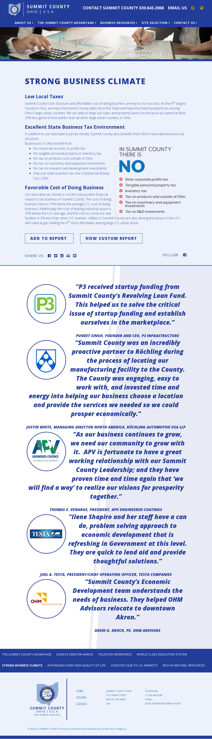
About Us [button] (24, 23)
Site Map (81, 697)
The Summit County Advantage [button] (67, 23)
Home (79, 690)
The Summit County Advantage (26, 654)
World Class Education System (162, 654)
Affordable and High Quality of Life (76, 665)
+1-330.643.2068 (153, 695)
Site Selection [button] (156, 23)
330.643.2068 (151, 8)
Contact (81, 703)
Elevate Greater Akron (74, 654)
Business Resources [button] (118, 23)
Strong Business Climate (22, 665)
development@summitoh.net (163, 703)
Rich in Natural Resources (184, 665)
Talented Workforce (115, 654)
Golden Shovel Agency (113, 729)
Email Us (177, 8)
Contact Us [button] (185, 23)
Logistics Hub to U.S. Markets (134, 665)
